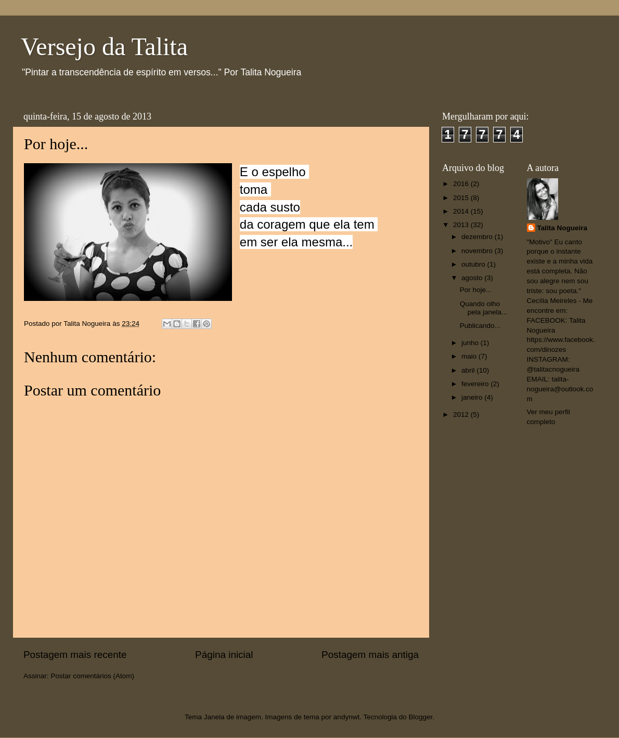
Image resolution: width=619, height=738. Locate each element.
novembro (478, 251)
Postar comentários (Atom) (93, 676)
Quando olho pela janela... (484, 308)
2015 (462, 198)
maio (470, 356)
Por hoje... (476, 290)
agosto (472, 278)
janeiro (472, 397)
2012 (462, 414)
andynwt (346, 717)
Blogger (420, 717)
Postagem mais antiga (370, 654)
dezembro (478, 237)
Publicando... (480, 326)
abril (468, 370)
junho (471, 343)
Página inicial (224, 654)
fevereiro (476, 384)
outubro (474, 264)
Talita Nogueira (562, 228)
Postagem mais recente (74, 654)
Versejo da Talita (104, 46)
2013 (462, 225)
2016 (462, 184)
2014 (462, 211)
